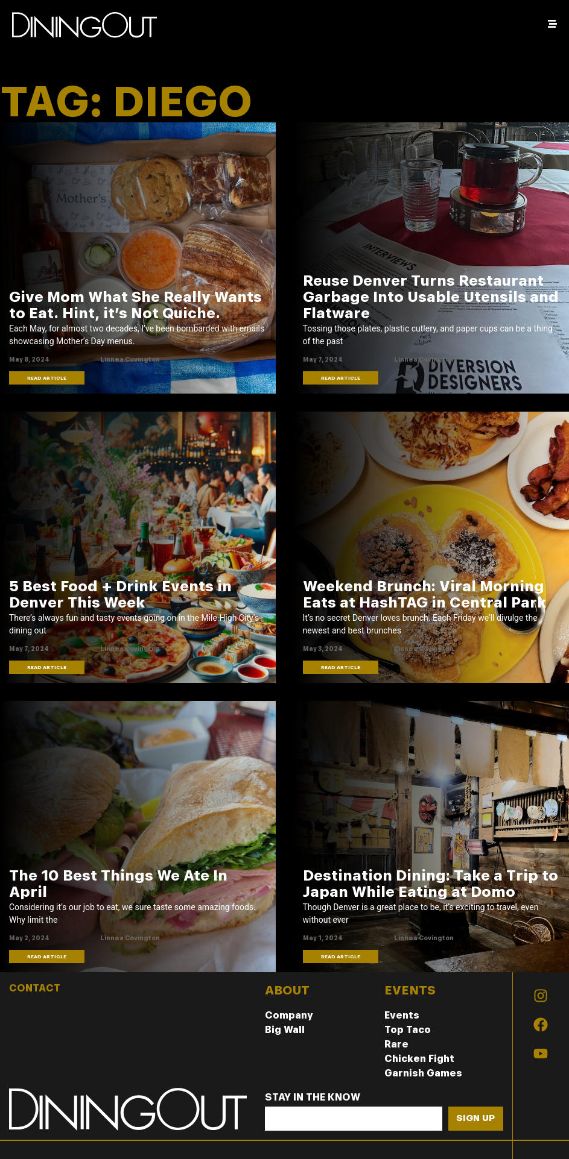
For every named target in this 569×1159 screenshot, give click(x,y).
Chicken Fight (419, 1058)
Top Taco (407, 1029)
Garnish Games (423, 1073)
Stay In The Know (312, 1098)
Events (401, 1015)
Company (289, 1015)
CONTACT (34, 988)
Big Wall (285, 1029)
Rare (396, 1044)
